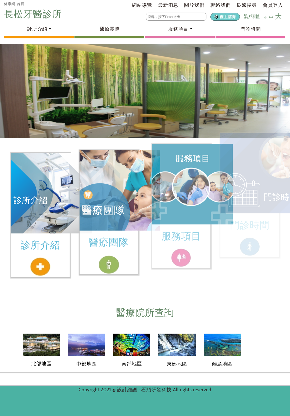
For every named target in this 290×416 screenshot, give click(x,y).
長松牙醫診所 (34, 14)
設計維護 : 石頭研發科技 (145, 390)
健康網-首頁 (14, 4)
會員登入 (273, 5)
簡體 (255, 16)
